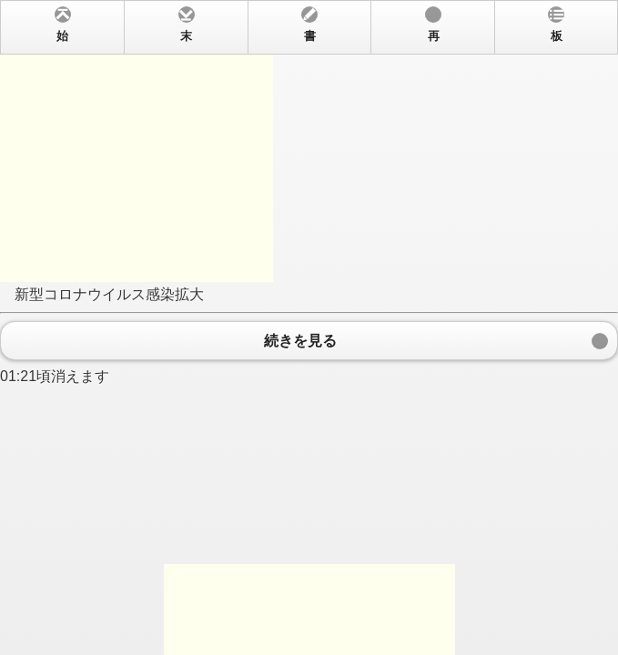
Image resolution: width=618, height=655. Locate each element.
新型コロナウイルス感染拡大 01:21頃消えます (309, 327)
